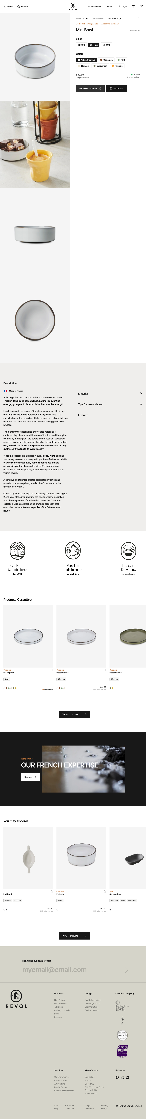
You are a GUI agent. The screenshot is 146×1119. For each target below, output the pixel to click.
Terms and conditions (69, 1107)
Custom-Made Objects (64, 1090)
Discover (31, 777)
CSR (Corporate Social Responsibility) (94, 1088)
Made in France (91, 1093)
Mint (121, 60)
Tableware (58, 1007)
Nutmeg (83, 66)
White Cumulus (86, 60)
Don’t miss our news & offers (73, 966)
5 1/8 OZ (106, 45)
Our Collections (61, 1003)
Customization (60, 1080)
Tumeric (117, 66)
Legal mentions (90, 1107)
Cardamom (100, 66)
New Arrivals (59, 1000)
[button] (122, 6)
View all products (74, 714)
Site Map (56, 1107)
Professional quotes (90, 88)
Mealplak (58, 1017)
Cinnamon (106, 60)
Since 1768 (89, 1084)
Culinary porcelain (62, 1010)
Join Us (88, 1080)
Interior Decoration (62, 1087)
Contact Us (90, 1077)
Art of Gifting (59, 1084)
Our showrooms (94, 6)
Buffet (56, 1013)
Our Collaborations (93, 1000)
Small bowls (98, 18)
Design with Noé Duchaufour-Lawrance (105, 23)
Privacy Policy (104, 1107)
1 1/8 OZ (81, 45)
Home (78, 18)
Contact (109, 6)
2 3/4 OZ (94, 45)
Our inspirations (92, 1010)
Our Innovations (92, 1007)
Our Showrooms (61, 1077)
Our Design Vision (92, 1003)
